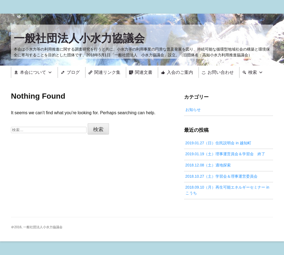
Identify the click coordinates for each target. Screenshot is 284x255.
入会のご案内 (180, 72)
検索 (252, 72)
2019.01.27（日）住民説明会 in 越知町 (218, 143)
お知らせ (193, 110)
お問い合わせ (221, 72)
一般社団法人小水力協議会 (79, 38)
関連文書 (143, 72)
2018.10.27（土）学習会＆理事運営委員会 (221, 176)
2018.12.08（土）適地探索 (208, 165)
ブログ (73, 72)
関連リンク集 (107, 72)
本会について (33, 72)
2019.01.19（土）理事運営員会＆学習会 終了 (225, 154)
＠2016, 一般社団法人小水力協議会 (37, 227)
